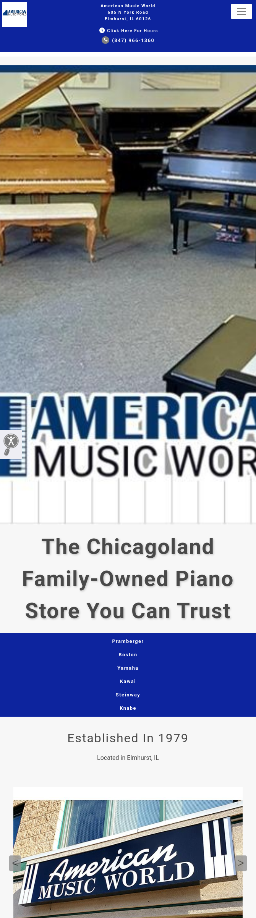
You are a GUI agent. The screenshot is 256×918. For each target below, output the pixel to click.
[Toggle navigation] (241, 11)
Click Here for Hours (128, 30)
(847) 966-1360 (128, 40)
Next (241, 863)
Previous (15, 863)
